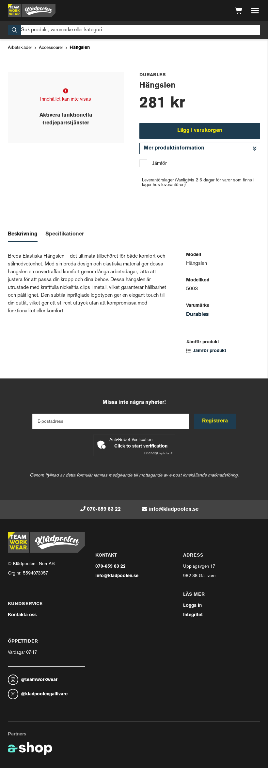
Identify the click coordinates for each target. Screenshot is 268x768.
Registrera (215, 421)
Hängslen (80, 48)
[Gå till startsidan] (31, 10)
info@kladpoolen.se (173, 509)
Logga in (192, 606)
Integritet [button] (193, 615)
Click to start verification (140, 446)
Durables (197, 314)
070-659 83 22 (104, 509)
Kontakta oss (22, 615)
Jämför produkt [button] (206, 351)
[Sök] (134, 30)
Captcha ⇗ (158, 453)
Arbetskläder (20, 48)
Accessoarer (51, 48)
